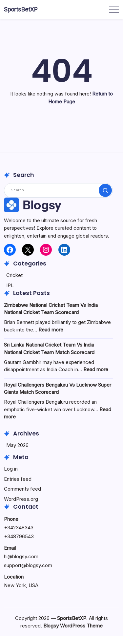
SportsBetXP (21, 9)
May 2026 (17, 445)
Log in (11, 469)
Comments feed (22, 489)
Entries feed (17, 479)
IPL (10, 285)
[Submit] (105, 190)
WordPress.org (21, 499)
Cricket (14, 275)
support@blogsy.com (28, 565)
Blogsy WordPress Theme (73, 626)
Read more (50, 330)
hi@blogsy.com (21, 556)
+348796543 (19, 536)
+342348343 (18, 527)
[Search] (58, 190)
